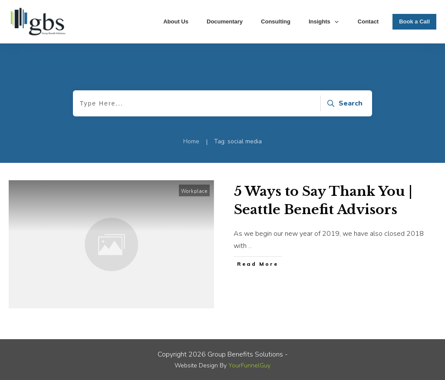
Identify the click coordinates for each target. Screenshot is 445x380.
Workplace (194, 191)
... (250, 246)
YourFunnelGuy (249, 365)
